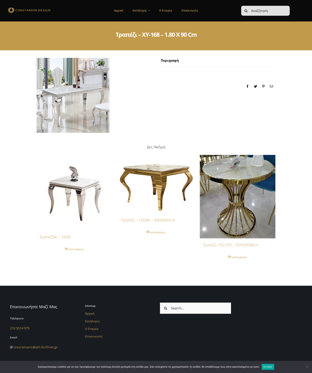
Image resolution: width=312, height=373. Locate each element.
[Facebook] (248, 86)
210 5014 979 (19, 328)
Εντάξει (268, 366)
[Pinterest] (263, 86)
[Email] (271, 86)
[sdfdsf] (37, 8)
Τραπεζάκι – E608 (54, 237)
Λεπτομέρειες (76, 249)
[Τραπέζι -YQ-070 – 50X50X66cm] (237, 196)
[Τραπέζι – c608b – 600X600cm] (156, 184)
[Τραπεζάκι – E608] (74, 192)
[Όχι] (307, 367)
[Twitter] (255, 86)
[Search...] (195, 308)
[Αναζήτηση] (265, 11)
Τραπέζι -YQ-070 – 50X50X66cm (231, 245)
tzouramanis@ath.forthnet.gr (36, 347)
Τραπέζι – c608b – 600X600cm (148, 220)
